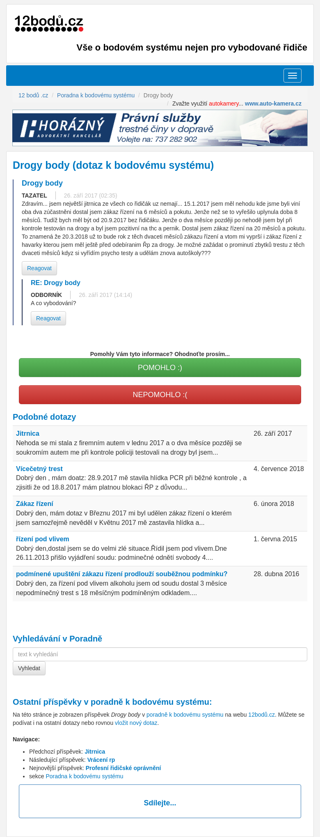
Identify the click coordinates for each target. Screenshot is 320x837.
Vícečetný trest (39, 468)
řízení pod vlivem (42, 539)
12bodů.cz (261, 714)
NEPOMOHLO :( (160, 395)
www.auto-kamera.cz (273, 103)
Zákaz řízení (34, 503)
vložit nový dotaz (136, 723)
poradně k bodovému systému (150, 701)
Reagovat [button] (39, 268)
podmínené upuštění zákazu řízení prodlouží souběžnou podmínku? (122, 573)
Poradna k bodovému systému (84, 776)
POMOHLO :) (160, 367)
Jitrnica (27, 433)
